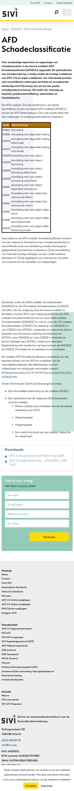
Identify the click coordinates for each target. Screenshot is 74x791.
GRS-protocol (9, 649)
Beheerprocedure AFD (18, 372)
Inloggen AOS (9, 612)
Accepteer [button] (31, 785)
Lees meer (47, 785)
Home (5, 29)
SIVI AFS (16, 29)
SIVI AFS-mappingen (12, 637)
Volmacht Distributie (12, 591)
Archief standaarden (12, 679)
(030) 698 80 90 (11, 740)
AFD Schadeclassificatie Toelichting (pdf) (36, 455)
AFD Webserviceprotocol (15, 645)
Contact (48, 2)
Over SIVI (35, 2)
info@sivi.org (9, 745)
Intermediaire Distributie (14, 587)
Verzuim (6, 662)
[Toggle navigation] (67, 12)
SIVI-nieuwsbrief (10, 699)
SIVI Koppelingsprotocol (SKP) (18, 641)
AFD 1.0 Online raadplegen (16, 599)
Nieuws (5, 695)
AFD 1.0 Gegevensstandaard (17, 628)
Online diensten (64, 2)
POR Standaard (10, 654)
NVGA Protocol (10, 658)
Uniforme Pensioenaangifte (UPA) (19, 666)
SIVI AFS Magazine (12, 703)
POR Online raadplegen (14, 608)
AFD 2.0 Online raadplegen (16, 604)
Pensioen (6, 595)
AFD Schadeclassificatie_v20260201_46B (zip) (37, 462)
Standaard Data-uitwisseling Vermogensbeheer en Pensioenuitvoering (28, 673)
